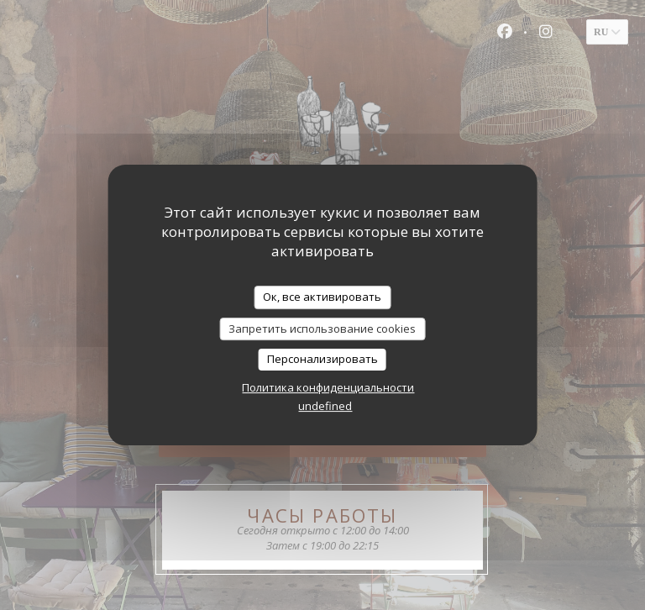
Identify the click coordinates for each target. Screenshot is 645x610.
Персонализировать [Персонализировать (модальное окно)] (322, 358)
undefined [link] (325, 405)
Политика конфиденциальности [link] (328, 387)
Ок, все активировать (322, 296)
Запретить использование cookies (322, 328)
